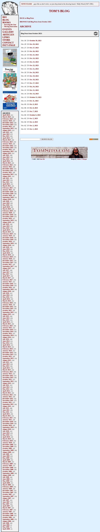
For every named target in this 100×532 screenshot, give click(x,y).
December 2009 (7, 444)
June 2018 (5, 249)
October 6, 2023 (35, 115)
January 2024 (7, 121)
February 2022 (7, 165)
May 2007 (5, 504)
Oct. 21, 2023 (34, 69)
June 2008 (5, 479)
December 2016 (7, 283)
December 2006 (7, 513)
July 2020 (5, 201)
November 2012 (7, 377)
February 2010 (7, 441)
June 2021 (5, 180)
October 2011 (7, 402)
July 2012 (5, 385)
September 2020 (8, 197)
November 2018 (7, 239)
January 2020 (7, 213)
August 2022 (6, 153)
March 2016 (6, 301)
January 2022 (7, 167)
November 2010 (7, 423)
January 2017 (7, 282)
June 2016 (5, 295)
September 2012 (8, 381)
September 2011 (8, 404)
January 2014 (7, 351)
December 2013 (7, 352)
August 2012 (6, 383)
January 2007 (7, 512)
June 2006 (5, 525)
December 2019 (7, 215)
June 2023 (5, 134)
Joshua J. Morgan (82, 159)
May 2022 (5, 159)
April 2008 (6, 483)
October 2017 (7, 264)
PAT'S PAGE (8, 45)
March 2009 (6, 462)
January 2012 (7, 397)
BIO (4, 17)
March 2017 (6, 278)
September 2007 (8, 496)
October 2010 (7, 425)
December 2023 (7, 123)
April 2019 (6, 230)
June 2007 (5, 502)
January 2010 (7, 443)
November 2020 (7, 193)
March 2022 (6, 163)
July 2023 (5, 132)
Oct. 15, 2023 (34, 90)
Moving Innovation (10, 26)
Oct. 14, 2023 (34, 94)
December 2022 (7, 146)
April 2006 (6, 529)
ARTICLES (8, 34)
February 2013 (7, 372)
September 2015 (8, 312)
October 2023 (7, 126)
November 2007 (7, 492)
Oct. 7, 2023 (34, 111)
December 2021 (7, 169)
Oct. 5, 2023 (34, 118)
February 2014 (7, 349)
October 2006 (7, 517)
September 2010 (8, 427)
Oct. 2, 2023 (34, 125)
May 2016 (5, 297)
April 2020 (6, 207)
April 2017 (6, 276)
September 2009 (8, 450)
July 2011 (5, 408)
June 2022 (5, 157)
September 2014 (8, 335)
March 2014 (6, 347)
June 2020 (5, 203)
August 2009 (6, 452)
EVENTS (7, 29)
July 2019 (5, 224)
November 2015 (7, 308)
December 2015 (7, 306)
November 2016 (7, 285)
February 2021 (7, 188)
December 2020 (7, 192)
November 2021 (7, 170)
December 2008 (7, 467)
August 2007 (6, 498)
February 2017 (7, 280)
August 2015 (6, 314)
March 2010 (6, 439)
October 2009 (7, 448)
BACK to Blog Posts (27, 18)
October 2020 (7, 195)
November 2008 (7, 469)
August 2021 (6, 176)
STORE (6, 40)
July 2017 (5, 270)
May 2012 (5, 389)
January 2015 (7, 328)
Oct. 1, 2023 (34, 129)
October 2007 (7, 494)
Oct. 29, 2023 (34, 44)
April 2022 (6, 161)
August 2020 (6, 199)
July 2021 (5, 178)
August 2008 (6, 475)
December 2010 (7, 421)
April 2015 (6, 322)
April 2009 (6, 460)
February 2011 (7, 418)
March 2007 (6, 508)
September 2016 (8, 289)
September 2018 (8, 243)
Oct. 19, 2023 (34, 76)
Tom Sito (42, 159)
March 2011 (6, 416)
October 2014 (7, 333)
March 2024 (6, 117)
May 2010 (5, 435)
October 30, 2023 (35, 40)
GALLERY (8, 32)
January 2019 (7, 236)
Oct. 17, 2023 (34, 83)
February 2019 (7, 234)
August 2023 (6, 130)
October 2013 (7, 356)
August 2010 (6, 429)
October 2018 (7, 241)
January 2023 (7, 144)
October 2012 (7, 379)
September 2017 (8, 266)
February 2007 (7, 510)
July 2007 (5, 500)
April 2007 (6, 506)
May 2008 (5, 481)
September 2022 (8, 151)
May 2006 (5, 527)
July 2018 (5, 247)
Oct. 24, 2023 (34, 58)
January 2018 (7, 259)
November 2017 (7, 262)
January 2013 (7, 374)
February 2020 (7, 211)
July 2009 (5, 454)
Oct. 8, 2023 (34, 108)
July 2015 (5, 316)
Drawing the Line (10, 24)
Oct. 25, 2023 (34, 55)
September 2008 (8, 473)
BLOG (5, 20)
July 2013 (5, 362)
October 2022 (7, 149)
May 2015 (5, 320)
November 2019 (7, 216)
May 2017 (5, 274)
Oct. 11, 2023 (33, 101)
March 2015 (6, 324)
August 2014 (6, 337)
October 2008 (7, 471)
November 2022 (7, 147)
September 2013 (8, 358)
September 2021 (8, 174)
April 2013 (6, 368)
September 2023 (8, 128)
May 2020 (5, 205)
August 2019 (6, 222)
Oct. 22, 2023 (34, 65)
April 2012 (6, 391)
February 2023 (7, 142)
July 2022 (5, 155)
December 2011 (7, 398)
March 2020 (6, 209)
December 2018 (7, 237)
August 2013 (6, 360)
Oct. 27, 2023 (34, 48)
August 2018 (6, 245)
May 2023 (5, 136)
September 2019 (8, 220)
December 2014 (7, 329)
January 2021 (7, 190)
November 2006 (7, 515)
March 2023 (6, 140)
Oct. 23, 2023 (34, 62)
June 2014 (5, 341)
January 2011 (7, 420)
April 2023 (6, 138)
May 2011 (5, 412)
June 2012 (5, 387)
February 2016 (7, 303)
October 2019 (7, 218)
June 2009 (5, 456)
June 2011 (5, 410)
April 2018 (6, 253)
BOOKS (6, 22)
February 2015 (7, 326)
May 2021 (5, 182)
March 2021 (6, 186)
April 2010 (6, 437)
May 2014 (5, 343)
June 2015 (5, 318)
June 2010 (5, 433)
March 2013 (6, 370)
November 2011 (7, 400)
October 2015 (7, 310)
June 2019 (5, 226)
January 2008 (7, 489)
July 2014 (5, 339)
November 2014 (7, 331)
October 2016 (7, 287)
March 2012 (6, 393)
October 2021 (7, 172)
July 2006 (5, 523)
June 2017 (5, 272)
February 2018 (7, 257)
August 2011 (6, 406)
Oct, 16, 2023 (34, 86)
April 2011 (6, 414)
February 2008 (7, 487)
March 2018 (6, 255)
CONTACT (8, 42)
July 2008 (5, 477)
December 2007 (7, 490)
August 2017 (6, 268)
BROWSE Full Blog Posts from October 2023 (35, 22)
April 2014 (6, 345)
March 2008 (6, 485)
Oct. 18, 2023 (34, 79)
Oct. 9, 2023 (34, 104)
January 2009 (7, 466)
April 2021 (6, 184)
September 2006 (8, 519)
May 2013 (5, 366)
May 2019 (5, 228)
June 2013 (5, 364)
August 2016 (6, 291)
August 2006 (6, 521)
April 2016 (6, 299)
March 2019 (6, 232)
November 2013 (7, 354)
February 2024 (7, 119)
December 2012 (7, 375)
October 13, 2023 (35, 97)
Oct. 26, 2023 (34, 51)
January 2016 (7, 305)
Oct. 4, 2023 (34, 122)
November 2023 (7, 124)
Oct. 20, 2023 (34, 72)
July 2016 (5, 293)
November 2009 (7, 446)
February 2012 (7, 395)
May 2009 (5, 458)
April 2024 (6, 115)
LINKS (6, 37)
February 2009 (7, 464)
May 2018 (5, 251)
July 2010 (5, 431)
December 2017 (7, 260)
